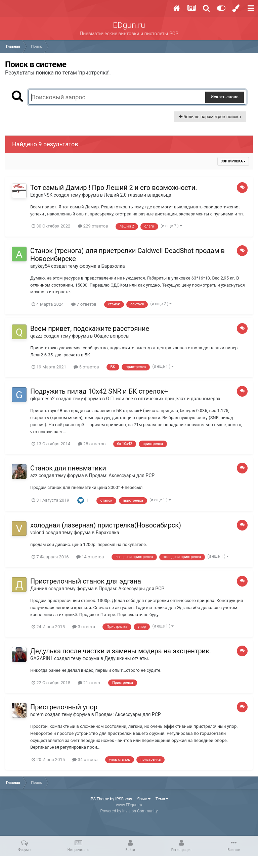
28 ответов (92, 443)
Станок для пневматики (68, 468)
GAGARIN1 (41, 658)
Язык (143, 799)
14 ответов (90, 556)
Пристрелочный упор (63, 707)
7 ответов (83, 304)
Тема (162, 799)
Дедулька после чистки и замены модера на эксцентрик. (120, 651)
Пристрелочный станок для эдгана (85, 581)
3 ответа (83, 626)
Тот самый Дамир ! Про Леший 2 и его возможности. (113, 188)
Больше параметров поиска (210, 116)
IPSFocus (123, 799)
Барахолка (113, 266)
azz (34, 475)
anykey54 (40, 266)
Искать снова (225, 96)
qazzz (36, 336)
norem (37, 714)
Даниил (38, 588)
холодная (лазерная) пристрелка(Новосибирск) (105, 525)
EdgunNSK (41, 195)
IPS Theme (99, 799)
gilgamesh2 (42, 398)
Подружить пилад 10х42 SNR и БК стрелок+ (99, 391)
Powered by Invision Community (129, 811)
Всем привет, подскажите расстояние (89, 328)
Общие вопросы (112, 336)
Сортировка (233, 161)
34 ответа (84, 759)
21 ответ (89, 682)
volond (37, 532)
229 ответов (93, 226)
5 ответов (86, 366)
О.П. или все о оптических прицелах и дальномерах (163, 398)
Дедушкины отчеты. (126, 658)
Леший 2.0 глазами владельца (137, 195)
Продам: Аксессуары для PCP (122, 475)
